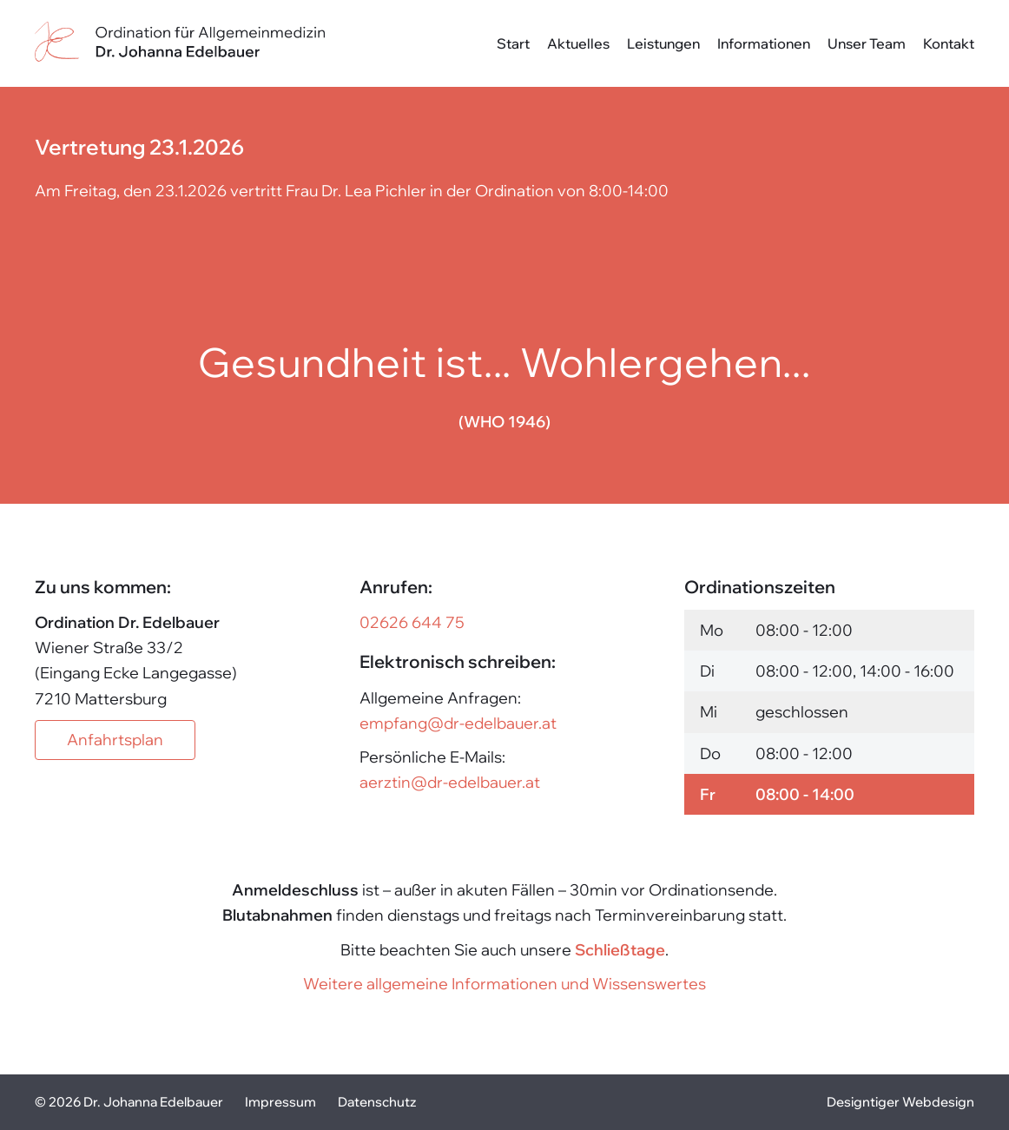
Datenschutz (377, 1102)
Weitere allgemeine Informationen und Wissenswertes (504, 984)
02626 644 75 (412, 622)
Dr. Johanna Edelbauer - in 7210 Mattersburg (180, 43)
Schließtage (620, 950)
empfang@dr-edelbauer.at (458, 723)
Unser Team (867, 43)
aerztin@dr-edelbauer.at (449, 782)
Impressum (280, 1102)
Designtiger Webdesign (900, 1102)
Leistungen (663, 43)
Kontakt (948, 43)
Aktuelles (578, 43)
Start (513, 43)
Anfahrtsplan (115, 740)
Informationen (763, 43)
